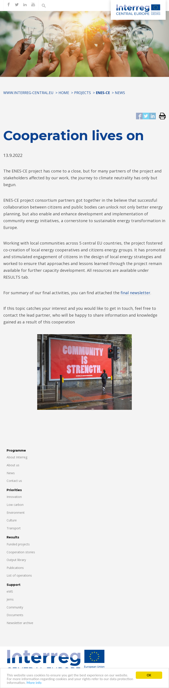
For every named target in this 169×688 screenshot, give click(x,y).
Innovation (14, 497)
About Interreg (17, 457)
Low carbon (15, 505)
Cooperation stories (21, 552)
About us (13, 465)
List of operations (19, 575)
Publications (15, 568)
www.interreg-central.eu (28, 92)
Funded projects (18, 544)
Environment (16, 512)
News (120, 92)
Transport (14, 528)
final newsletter (135, 292)
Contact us (14, 481)
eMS (10, 591)
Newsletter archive (20, 623)
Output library (16, 560)
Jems (10, 599)
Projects (82, 92)
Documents (15, 615)
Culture (12, 520)
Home (64, 92)
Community (15, 607)
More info (34, 685)
